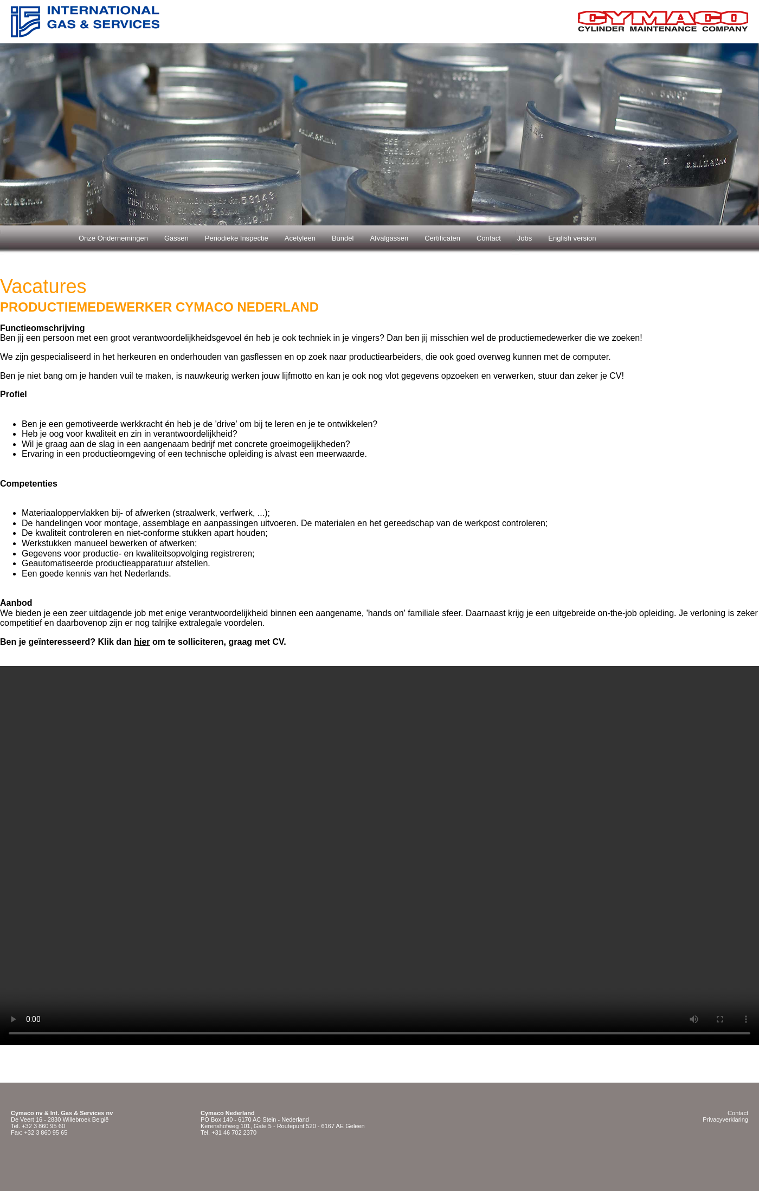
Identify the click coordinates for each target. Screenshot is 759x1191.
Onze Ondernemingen (113, 238)
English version (572, 238)
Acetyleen (300, 238)
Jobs (524, 238)
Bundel (342, 238)
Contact (489, 238)
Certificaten (442, 238)
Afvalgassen (389, 238)
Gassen (176, 238)
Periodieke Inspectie (236, 238)
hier (142, 641)
